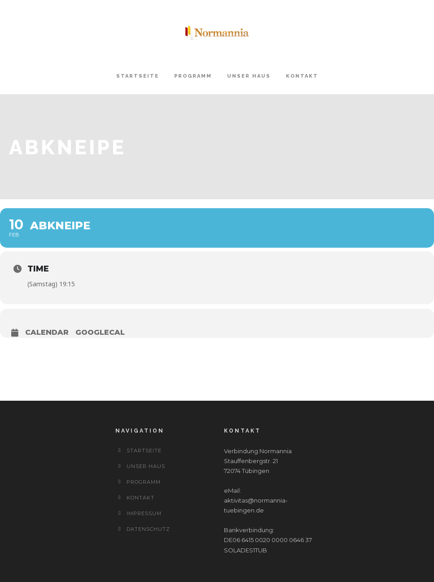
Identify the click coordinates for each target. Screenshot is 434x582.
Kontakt (302, 76)
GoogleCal (100, 332)
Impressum (144, 513)
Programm (193, 76)
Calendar (47, 332)
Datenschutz (148, 529)
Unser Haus (249, 76)
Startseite (137, 76)
